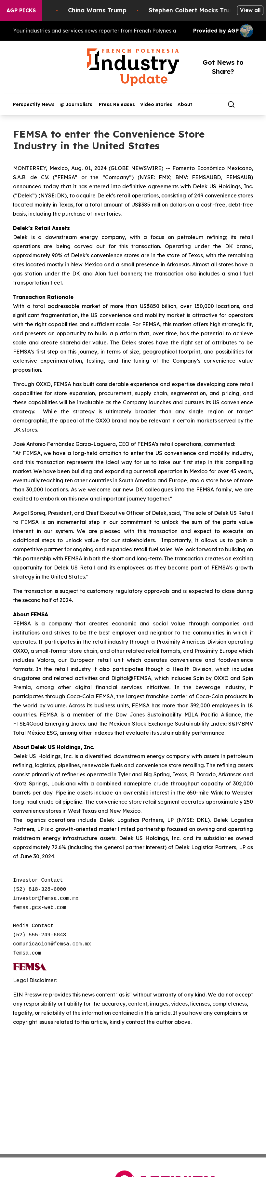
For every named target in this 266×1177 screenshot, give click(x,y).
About (185, 104)
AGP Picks (21, 10)
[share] (248, 104)
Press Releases (117, 104)
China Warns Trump (102, 10)
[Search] (231, 104)
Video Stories (156, 104)
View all (250, 10)
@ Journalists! (77, 104)
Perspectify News (34, 104)
